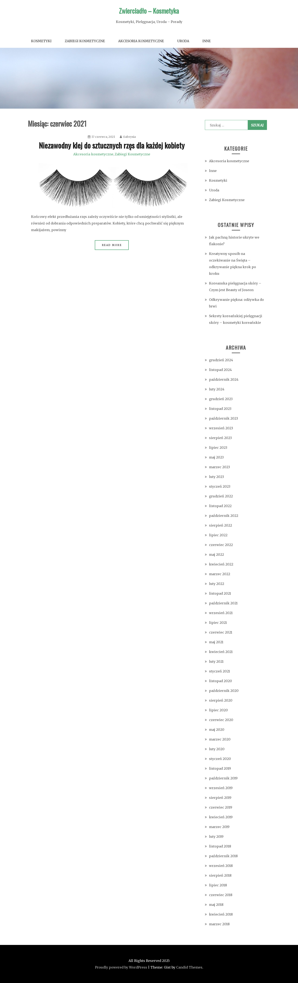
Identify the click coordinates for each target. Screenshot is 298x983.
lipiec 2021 (218, 623)
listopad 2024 (220, 370)
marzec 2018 (219, 924)
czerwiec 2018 (220, 895)
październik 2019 (223, 778)
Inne (206, 41)
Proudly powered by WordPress (121, 967)
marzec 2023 (219, 467)
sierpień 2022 (220, 525)
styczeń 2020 (220, 759)
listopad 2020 (220, 681)
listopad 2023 (220, 409)
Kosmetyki (41, 41)
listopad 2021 (220, 593)
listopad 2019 (220, 768)
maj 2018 (216, 905)
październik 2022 (223, 516)
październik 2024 (223, 379)
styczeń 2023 (219, 486)
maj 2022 (216, 554)
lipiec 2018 (218, 885)
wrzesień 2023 (221, 428)
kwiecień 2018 (221, 914)
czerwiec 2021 (220, 632)
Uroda (183, 41)
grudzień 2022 (221, 496)
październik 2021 (223, 603)
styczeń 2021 (219, 671)
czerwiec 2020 (221, 720)
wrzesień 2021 (221, 613)
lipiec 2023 (218, 447)
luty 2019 (216, 836)
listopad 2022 (220, 506)
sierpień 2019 (220, 798)
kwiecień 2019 (221, 817)
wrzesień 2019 (221, 788)
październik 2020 (224, 691)
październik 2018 (223, 856)
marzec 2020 (220, 739)
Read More (112, 245)
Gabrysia (128, 137)
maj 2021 (216, 642)
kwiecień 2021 (221, 652)
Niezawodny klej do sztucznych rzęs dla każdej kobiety (112, 145)
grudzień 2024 (221, 360)
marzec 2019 (219, 827)
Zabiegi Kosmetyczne (85, 41)
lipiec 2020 (218, 710)
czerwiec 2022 (221, 545)
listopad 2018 (220, 846)
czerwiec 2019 (220, 807)
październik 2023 (223, 418)
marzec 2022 (219, 574)
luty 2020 (217, 749)
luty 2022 (216, 584)
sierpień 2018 (220, 875)
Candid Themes (189, 967)
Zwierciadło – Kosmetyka (149, 11)
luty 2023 (216, 477)
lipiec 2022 (218, 535)
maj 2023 (216, 457)
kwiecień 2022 (221, 564)
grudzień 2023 (221, 399)
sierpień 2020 (220, 700)
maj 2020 (216, 729)
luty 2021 (216, 661)
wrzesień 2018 (221, 866)
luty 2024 (216, 389)
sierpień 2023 (220, 438)
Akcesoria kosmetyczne (141, 41)
